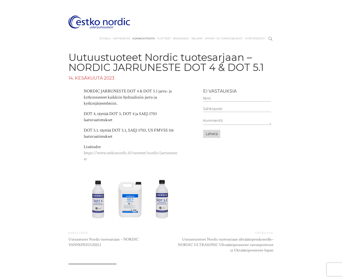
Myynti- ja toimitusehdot (224, 38)
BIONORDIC (181, 38)
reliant (197, 38)
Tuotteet (164, 38)
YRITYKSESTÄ (121, 38)
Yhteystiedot (255, 38)
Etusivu (105, 38)
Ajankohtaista (143, 38)
